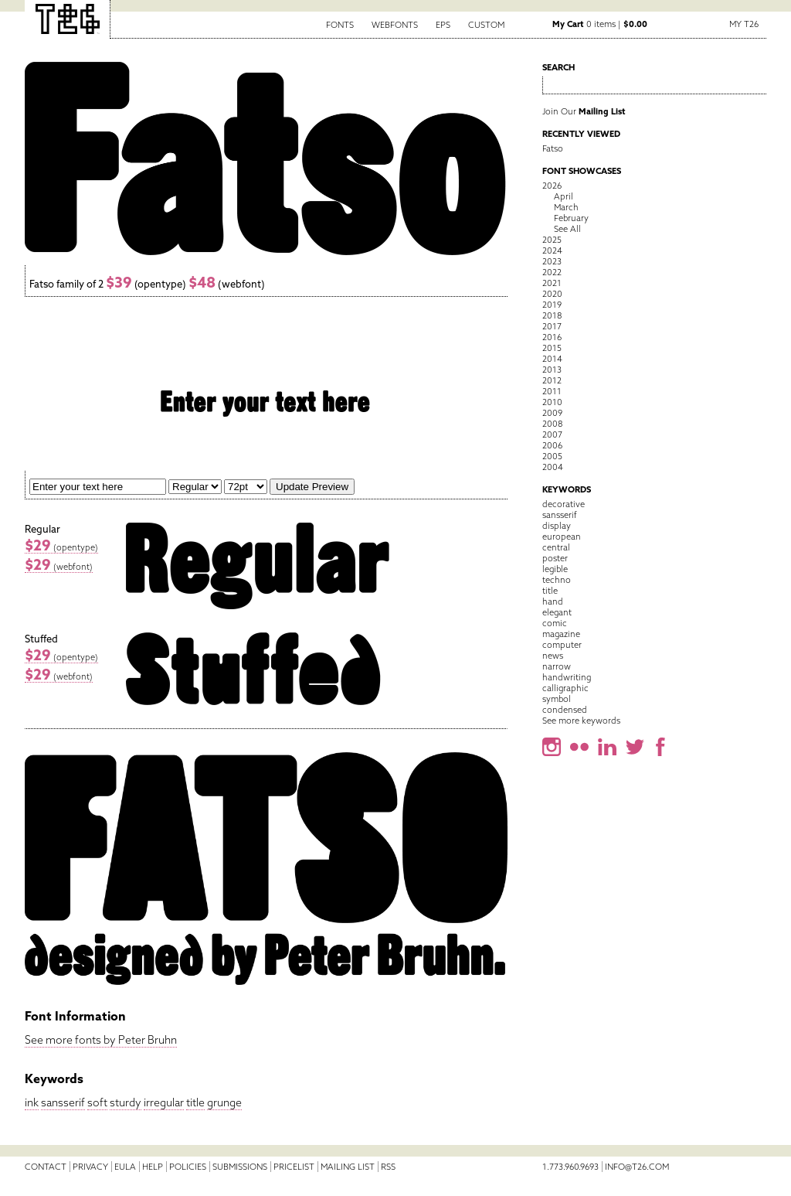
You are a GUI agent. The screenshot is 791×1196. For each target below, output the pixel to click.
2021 (552, 283)
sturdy (125, 1102)
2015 (552, 347)
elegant (557, 612)
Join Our (584, 111)
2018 (552, 315)
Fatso (552, 148)
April (563, 196)
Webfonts (395, 24)
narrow (556, 666)
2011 (552, 391)
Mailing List (348, 1166)
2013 (552, 369)
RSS (388, 1166)
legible (555, 569)
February (571, 218)
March (566, 207)
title (195, 1102)
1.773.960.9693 (570, 1166)
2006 (552, 445)
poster (555, 558)
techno (556, 579)
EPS (443, 24)
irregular (164, 1102)
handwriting (566, 677)
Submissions (239, 1166)
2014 (552, 358)
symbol (556, 698)
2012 (552, 380)
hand (552, 601)
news (552, 655)
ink (32, 1102)
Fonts (340, 24)
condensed (564, 709)
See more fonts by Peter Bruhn (101, 1040)
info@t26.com (637, 1166)
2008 (552, 423)
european (561, 536)
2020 (552, 293)
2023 (552, 261)
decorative (563, 504)
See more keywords (581, 720)
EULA (125, 1166)
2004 (552, 467)
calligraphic (565, 688)
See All (567, 228)
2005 (552, 456)
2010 (552, 402)
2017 (552, 326)
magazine (561, 634)
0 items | (599, 24)
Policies (187, 1166)
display (556, 525)
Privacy (90, 1166)
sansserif (63, 1102)
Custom (486, 24)
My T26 (744, 24)
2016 (552, 337)
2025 (552, 239)
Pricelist (293, 1166)
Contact (45, 1166)
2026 (552, 185)
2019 (552, 304)
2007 (552, 434)
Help (152, 1166)
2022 (552, 272)
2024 (552, 250)
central (556, 547)
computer (562, 644)
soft (97, 1102)
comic (554, 623)
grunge (224, 1102)
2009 (552, 412)
